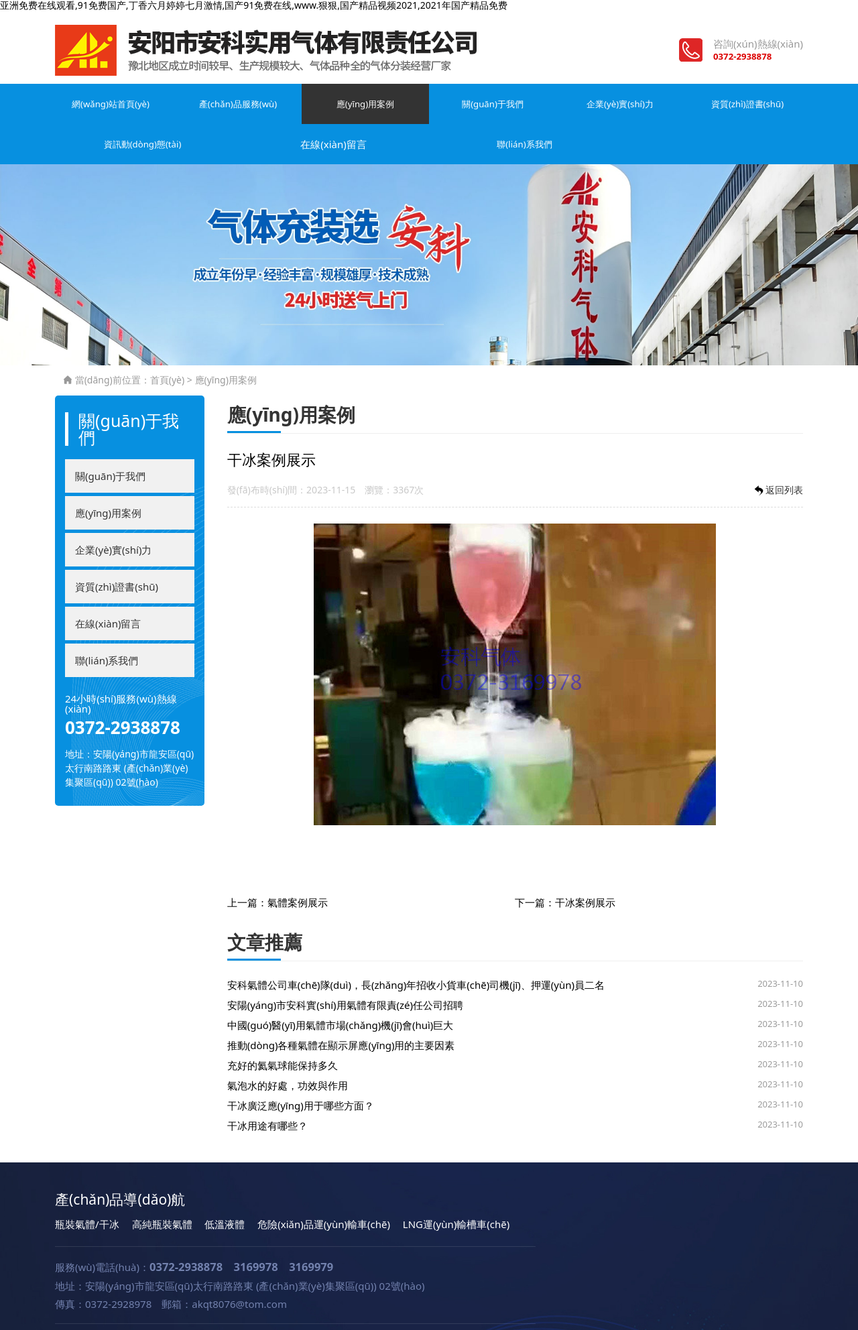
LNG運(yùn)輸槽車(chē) (456, 1188)
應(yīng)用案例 (259, 108)
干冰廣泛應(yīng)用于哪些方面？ (300, 1069)
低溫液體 (224, 1188)
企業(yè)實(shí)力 (429, 108)
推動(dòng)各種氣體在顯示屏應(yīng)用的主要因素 (341, 1009)
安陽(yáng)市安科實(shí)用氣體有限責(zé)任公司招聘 (345, 968)
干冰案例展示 (585, 866)
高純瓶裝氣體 (162, 1188)
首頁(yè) (167, 343)
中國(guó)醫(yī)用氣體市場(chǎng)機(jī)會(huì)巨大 (340, 988)
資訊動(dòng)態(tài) (598, 114)
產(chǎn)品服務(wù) (173, 114)
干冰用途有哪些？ (267, 1089)
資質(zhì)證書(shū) (514, 108)
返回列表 (777, 454)
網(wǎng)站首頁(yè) (89, 114)
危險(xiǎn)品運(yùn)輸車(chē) (323, 1188)
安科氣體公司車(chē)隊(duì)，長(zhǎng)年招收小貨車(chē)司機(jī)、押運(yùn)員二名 (416, 948)
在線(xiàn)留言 (684, 108)
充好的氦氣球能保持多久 (282, 1029)
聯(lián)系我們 (768, 108)
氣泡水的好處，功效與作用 (287, 1049)
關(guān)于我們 (344, 108)
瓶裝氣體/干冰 (87, 1188)
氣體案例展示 (297, 866)
